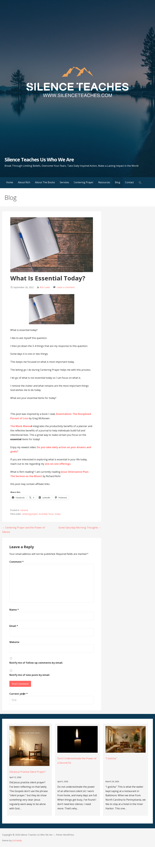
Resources (104, 182)
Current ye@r (18, 693)
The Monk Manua (20, 426)
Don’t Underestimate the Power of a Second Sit (76, 760)
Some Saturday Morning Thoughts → (79, 527)
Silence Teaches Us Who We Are (39, 159)
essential (43, 513)
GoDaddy (17, 840)
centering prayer (30, 513)
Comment (16, 561)
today (57, 513)
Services (64, 182)
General (24, 510)
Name (14, 609)
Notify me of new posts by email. (29, 675)
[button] (140, 182)
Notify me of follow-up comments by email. (36, 662)
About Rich (24, 182)
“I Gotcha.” (111, 758)
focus (51, 513)
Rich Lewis (45, 287)
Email (13, 626)
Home (9, 182)
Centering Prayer (83, 182)
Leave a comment (66, 287)
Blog (117, 182)
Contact (129, 182)
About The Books (45, 182)
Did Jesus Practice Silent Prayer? (27, 771)
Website (14, 642)
